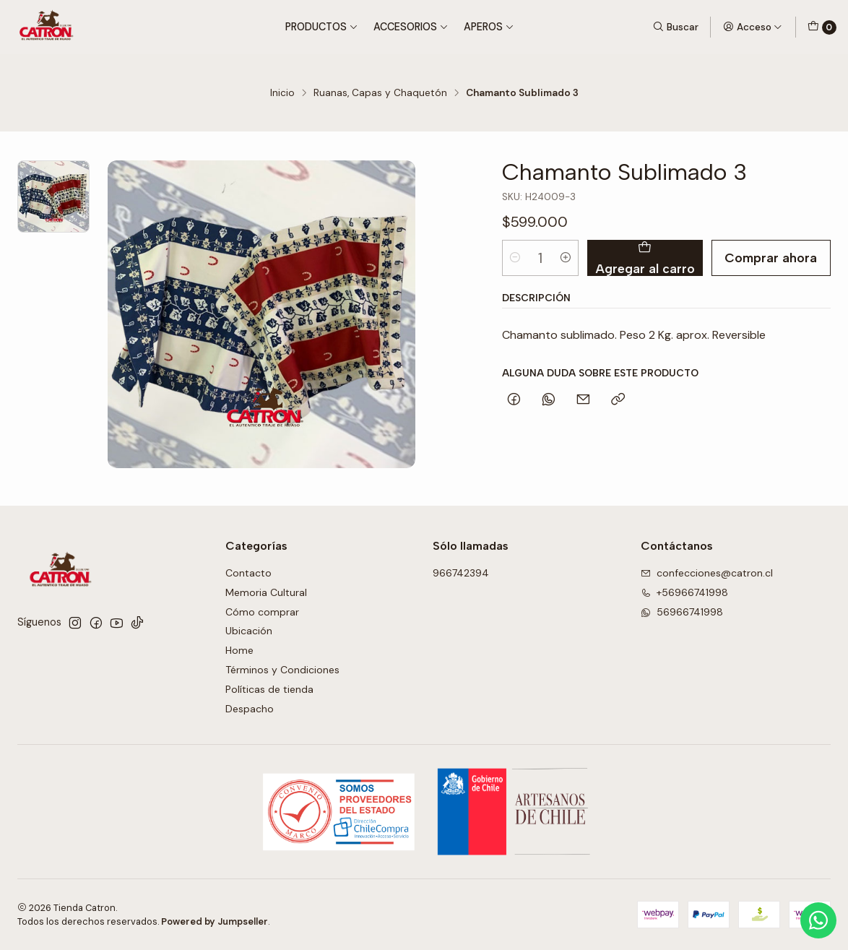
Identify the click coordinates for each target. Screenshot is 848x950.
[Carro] (822, 27)
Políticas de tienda (269, 689)
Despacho (249, 708)
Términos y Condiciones (282, 669)
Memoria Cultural (266, 592)
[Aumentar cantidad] (565, 258)
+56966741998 (684, 592)
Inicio (282, 93)
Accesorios (411, 26)
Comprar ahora (770, 257)
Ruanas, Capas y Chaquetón (380, 93)
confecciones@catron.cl (707, 572)
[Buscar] (675, 27)
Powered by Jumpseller (214, 921)
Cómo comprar (262, 611)
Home (239, 650)
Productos (321, 26)
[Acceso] (752, 27)
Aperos (489, 26)
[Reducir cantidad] (515, 258)
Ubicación (248, 630)
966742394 (461, 572)
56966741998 (682, 611)
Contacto (248, 572)
